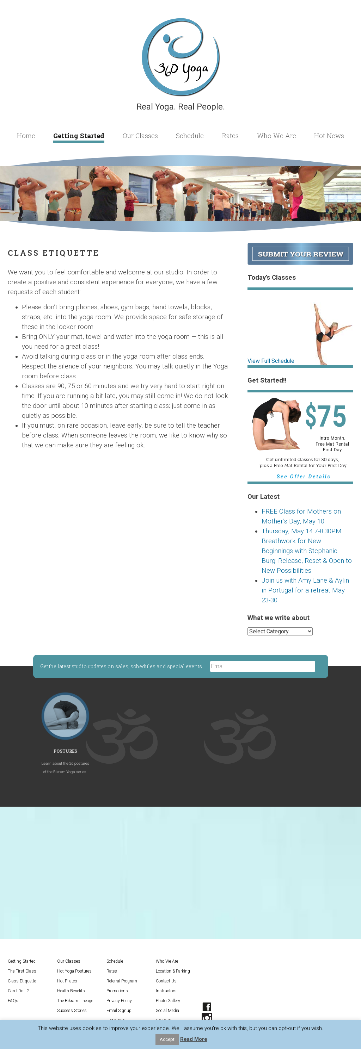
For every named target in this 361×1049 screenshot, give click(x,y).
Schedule (190, 135)
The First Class (22, 971)
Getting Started (78, 135)
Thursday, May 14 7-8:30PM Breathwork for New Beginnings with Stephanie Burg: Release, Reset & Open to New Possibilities (307, 551)
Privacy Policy (119, 1000)
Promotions (117, 990)
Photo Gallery (168, 1000)
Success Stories (72, 1010)
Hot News (329, 135)
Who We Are (276, 135)
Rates (230, 135)
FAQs (13, 1000)
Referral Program (121, 981)
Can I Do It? (18, 990)
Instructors (166, 990)
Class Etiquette (22, 981)
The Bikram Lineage (75, 1000)
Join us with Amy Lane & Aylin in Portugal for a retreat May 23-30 (305, 590)
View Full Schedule (270, 361)
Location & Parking (173, 971)
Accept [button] (167, 1039)
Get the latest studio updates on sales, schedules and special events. (122, 666)
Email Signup (118, 1010)
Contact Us (166, 981)
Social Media (167, 1010)
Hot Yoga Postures (74, 971)
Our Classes (140, 135)
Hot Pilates (67, 981)
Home (26, 135)
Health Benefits (71, 990)
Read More (193, 1039)
